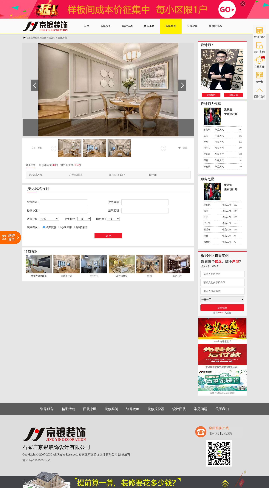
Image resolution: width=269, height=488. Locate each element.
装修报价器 (156, 409)
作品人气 (223, 129)
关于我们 (222, 409)
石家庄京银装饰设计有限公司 (40, 37)
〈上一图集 (36, 148)
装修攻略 (133, 409)
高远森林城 (121, 276)
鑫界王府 (177, 276)
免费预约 (211, 95)
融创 (149, 276)
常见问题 (200, 409)
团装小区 (90, 409)
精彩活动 (68, 409)
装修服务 (47, 409)
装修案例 (62, 37)
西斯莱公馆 (66, 276)
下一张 (163, 148)
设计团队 (179, 409)
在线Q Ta (233, 95)
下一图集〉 (184, 148)
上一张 (53, 148)
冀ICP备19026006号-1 (36, 460)
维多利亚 (94, 276)
